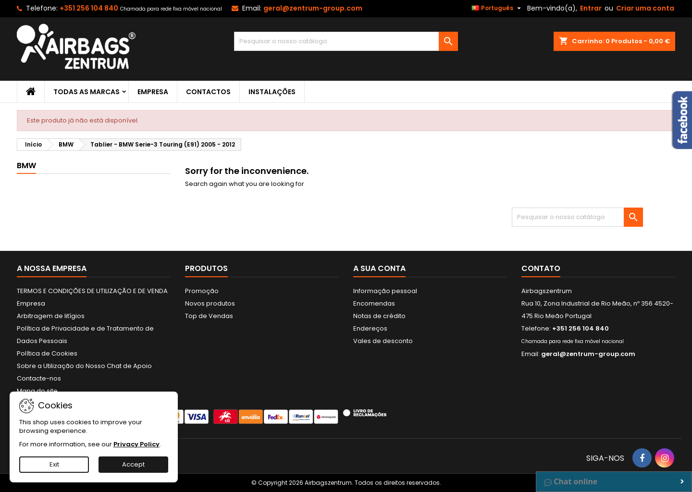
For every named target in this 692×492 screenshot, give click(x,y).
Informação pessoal (385, 290)
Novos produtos (210, 303)
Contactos (208, 92)
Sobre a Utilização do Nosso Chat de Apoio (84, 365)
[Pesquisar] (346, 41)
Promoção (202, 290)
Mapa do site (37, 390)
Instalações (272, 92)
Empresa (152, 92)
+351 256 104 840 (89, 8)
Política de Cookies (47, 353)
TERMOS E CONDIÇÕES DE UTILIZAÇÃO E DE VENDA (92, 290)
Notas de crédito (379, 315)
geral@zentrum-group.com (312, 8)
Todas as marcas (86, 92)
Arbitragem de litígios (51, 315)
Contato (540, 268)
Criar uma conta (645, 8)
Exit (54, 464)
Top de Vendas (209, 315)
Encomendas (374, 303)
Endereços (370, 328)
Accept (133, 464)
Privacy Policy (136, 444)
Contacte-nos (39, 378)
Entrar (591, 8)
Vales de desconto (383, 340)
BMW (26, 165)
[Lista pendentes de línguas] (497, 8)
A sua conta (379, 268)
